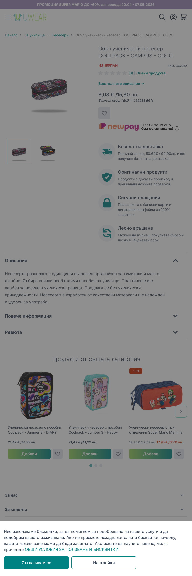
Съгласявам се (36, 562)
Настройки (104, 562)
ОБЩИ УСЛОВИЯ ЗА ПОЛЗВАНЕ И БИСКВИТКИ (71, 549)
